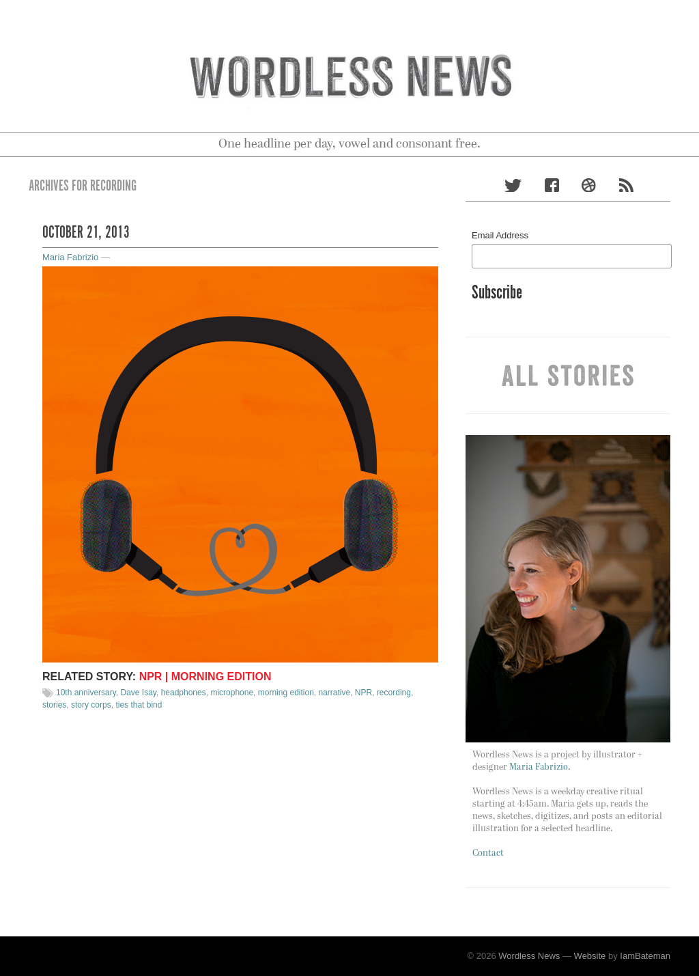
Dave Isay (138, 692)
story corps (91, 705)
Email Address (500, 235)
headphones (183, 692)
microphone (231, 692)
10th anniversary (86, 692)
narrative (335, 692)
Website (590, 956)
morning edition (286, 692)
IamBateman (645, 956)
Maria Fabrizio (70, 257)
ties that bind (138, 705)
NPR (363, 692)
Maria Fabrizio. (539, 767)
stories (54, 705)
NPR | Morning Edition (205, 676)
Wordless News (529, 956)
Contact (488, 853)
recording (394, 692)
